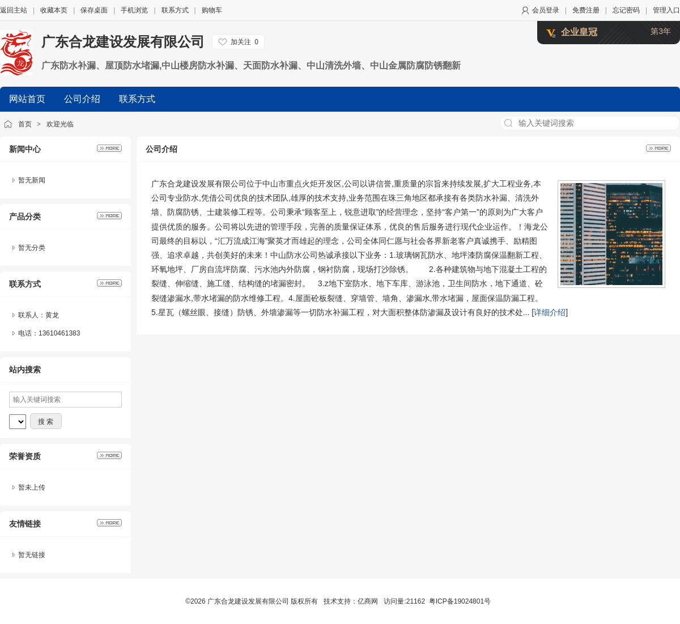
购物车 (212, 10)
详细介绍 (550, 312)
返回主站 (13, 10)
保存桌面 (94, 10)
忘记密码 (626, 10)
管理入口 (666, 10)
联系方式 (175, 10)
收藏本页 (53, 10)
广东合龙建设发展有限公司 (123, 41)
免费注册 (586, 10)
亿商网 (368, 601)
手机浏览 (134, 10)
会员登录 (545, 10)
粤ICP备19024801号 (460, 601)
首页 (25, 124)
